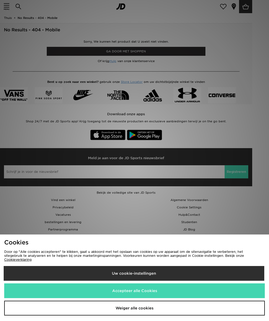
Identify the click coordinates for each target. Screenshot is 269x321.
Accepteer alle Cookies (134, 291)
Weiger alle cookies (134, 308)
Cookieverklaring (18, 260)
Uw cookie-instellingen (134, 273)
